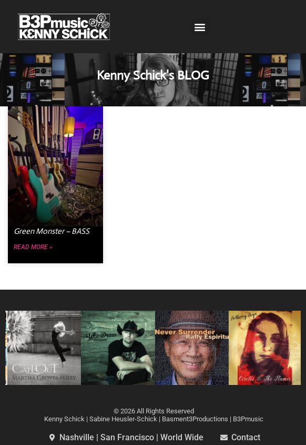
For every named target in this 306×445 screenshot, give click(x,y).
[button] (200, 26)
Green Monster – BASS (51, 231)
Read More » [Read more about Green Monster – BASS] (33, 247)
